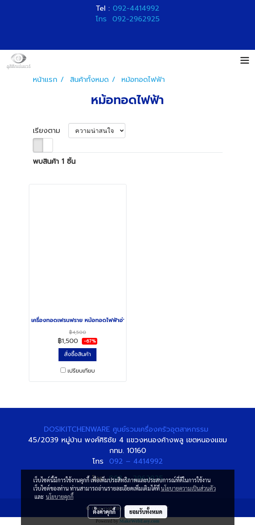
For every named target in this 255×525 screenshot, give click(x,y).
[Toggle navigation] (244, 61)
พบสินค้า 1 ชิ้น (54, 161)
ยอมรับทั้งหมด (145, 511)
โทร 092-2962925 (128, 19)
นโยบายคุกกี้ (60, 496)
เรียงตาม (50, 130)
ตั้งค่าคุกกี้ (104, 511)
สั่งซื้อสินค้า (77, 354)
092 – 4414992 (136, 461)
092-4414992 (136, 8)
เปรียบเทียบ (81, 371)
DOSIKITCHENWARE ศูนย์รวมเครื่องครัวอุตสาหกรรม (127, 429)
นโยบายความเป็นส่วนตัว (188, 488)
